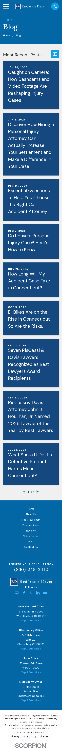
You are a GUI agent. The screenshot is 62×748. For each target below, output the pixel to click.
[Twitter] (31, 593)
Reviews (31, 530)
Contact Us (31, 547)
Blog (30, 541)
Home (31, 509)
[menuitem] (15, 736)
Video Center (31, 536)
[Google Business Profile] (17, 593)
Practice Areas (31, 525)
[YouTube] (45, 593)
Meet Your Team (30, 519)
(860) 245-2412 (31, 569)
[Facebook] (24, 593)
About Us (31, 514)
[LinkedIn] (38, 593)
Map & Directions (31, 620)
